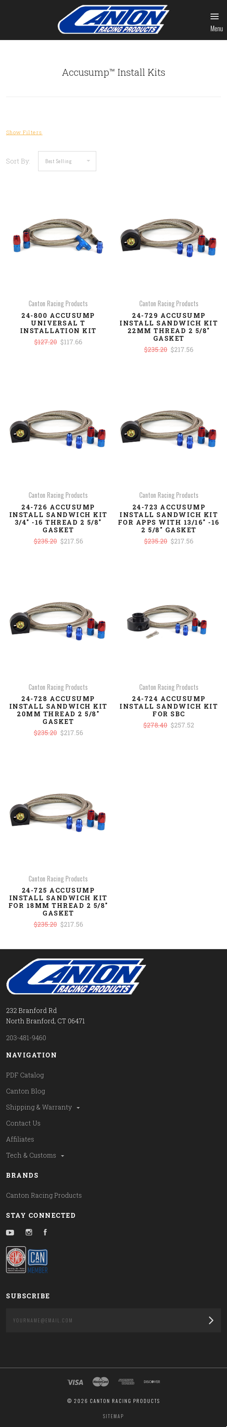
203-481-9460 (26, 1037)
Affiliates (20, 1139)
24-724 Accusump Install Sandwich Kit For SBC (169, 706)
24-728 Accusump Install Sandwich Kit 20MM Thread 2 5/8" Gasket (58, 710)
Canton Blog (25, 1091)
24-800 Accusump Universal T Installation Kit (58, 323)
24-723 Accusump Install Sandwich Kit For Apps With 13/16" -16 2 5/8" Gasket (169, 518)
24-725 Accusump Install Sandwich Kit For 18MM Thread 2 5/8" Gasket (58, 901)
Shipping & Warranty (43, 1107)
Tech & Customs (35, 1155)
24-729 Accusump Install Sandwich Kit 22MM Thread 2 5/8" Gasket (169, 326)
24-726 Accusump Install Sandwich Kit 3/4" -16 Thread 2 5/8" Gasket (58, 518)
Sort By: (18, 161)
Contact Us (23, 1123)
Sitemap (113, 1416)
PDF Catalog (25, 1075)
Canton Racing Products (44, 1195)
